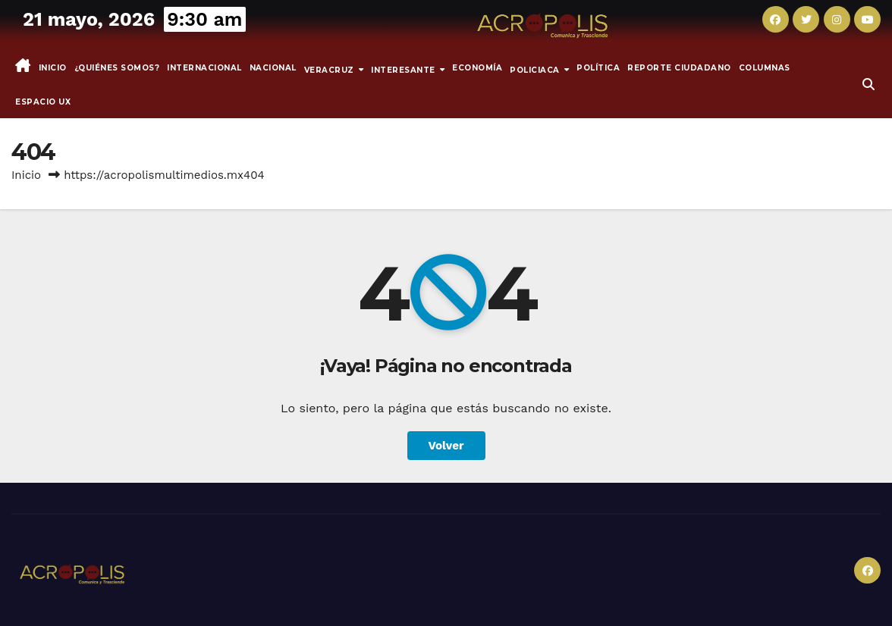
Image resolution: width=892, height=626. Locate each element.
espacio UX (43, 102)
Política (598, 68)
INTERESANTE (404, 69)
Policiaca (536, 69)
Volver (446, 445)
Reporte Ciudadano (679, 68)
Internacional (204, 68)
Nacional (273, 68)
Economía (477, 68)
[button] (868, 84)
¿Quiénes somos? (117, 68)
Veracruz (330, 69)
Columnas (764, 68)
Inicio (53, 68)
